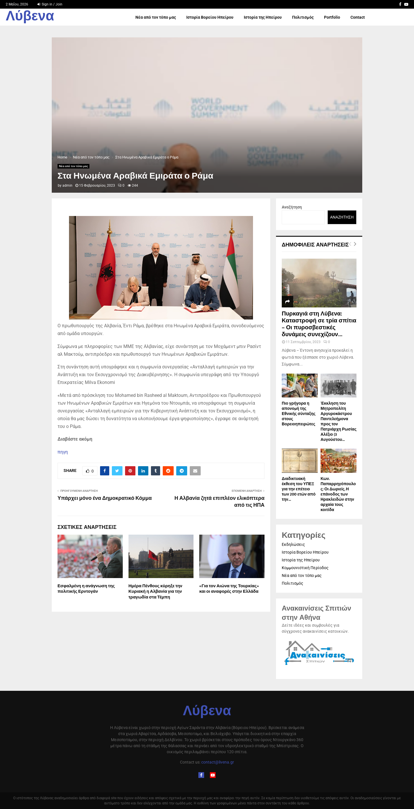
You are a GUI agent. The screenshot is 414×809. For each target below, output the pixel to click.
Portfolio (332, 17)
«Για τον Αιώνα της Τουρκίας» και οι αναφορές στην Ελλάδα (229, 588)
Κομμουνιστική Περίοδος (305, 567)
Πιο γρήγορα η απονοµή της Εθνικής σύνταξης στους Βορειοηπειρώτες (298, 413)
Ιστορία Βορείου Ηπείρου (209, 17)
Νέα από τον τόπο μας (155, 17)
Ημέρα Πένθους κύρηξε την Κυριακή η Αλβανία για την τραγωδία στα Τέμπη (156, 591)
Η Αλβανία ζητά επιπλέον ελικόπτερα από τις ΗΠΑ (219, 502)
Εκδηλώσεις (293, 544)
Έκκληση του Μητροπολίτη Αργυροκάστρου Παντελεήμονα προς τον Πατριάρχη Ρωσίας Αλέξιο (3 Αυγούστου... (338, 421)
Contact (357, 17)
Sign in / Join (49, 4)
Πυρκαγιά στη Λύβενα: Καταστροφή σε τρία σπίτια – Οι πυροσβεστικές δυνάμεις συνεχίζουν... (319, 324)
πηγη (62, 452)
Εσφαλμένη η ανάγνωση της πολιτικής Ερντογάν (86, 588)
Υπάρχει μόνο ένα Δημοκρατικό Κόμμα (104, 498)
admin (67, 185)
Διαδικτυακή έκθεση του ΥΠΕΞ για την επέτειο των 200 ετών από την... (298, 489)
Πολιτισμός (303, 17)
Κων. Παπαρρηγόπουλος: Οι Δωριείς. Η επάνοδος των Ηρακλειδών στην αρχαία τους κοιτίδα (338, 494)
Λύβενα (30, 17)
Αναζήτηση (292, 207)
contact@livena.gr (217, 762)
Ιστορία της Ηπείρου (263, 17)
